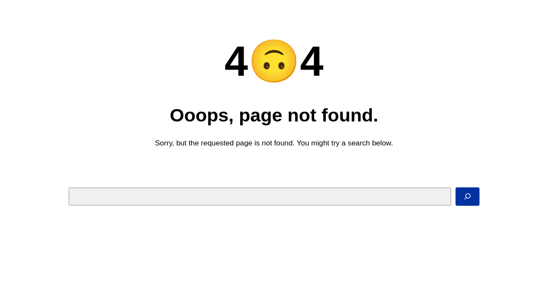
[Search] (468, 196)
